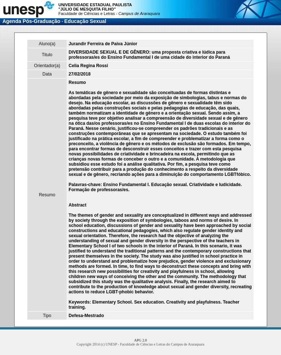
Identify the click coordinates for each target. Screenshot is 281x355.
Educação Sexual (85, 21)
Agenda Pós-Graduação (32, 21)
